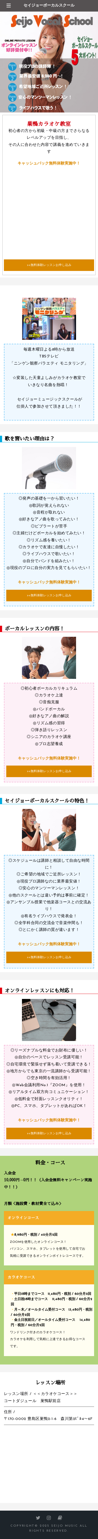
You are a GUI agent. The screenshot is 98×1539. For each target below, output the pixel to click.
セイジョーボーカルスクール (49, 6)
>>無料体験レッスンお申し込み (49, 265)
